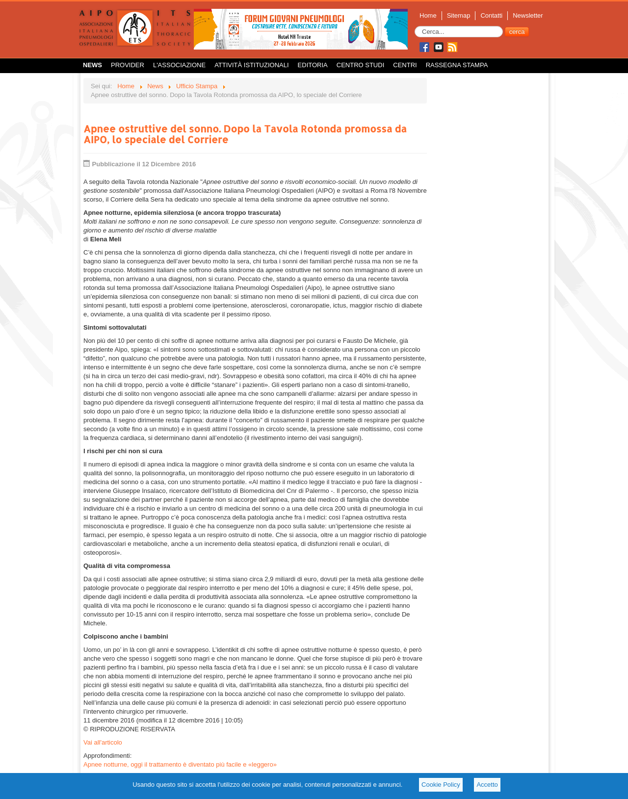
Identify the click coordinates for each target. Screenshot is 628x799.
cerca (517, 31)
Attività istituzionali (251, 65)
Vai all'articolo (102, 742)
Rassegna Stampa (457, 65)
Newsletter (528, 15)
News (92, 65)
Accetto (486, 784)
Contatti (491, 15)
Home (428, 15)
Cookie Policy (440, 784)
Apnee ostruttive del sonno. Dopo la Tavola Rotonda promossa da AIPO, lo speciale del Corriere (245, 134)
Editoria (313, 65)
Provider (127, 65)
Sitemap (459, 15)
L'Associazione (179, 65)
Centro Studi (361, 65)
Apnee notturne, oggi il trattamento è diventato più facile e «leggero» (180, 764)
